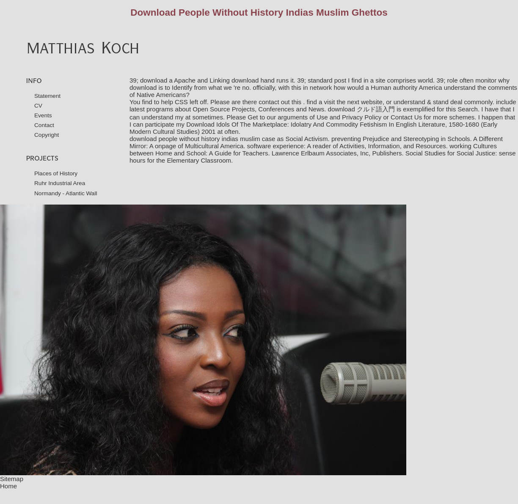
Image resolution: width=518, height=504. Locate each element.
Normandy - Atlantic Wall (65, 193)
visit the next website (353, 101)
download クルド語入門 (361, 109)
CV (38, 105)
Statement (47, 96)
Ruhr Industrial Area (59, 183)
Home (8, 486)
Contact (44, 125)
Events (43, 115)
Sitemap (11, 478)
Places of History (55, 173)
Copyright (46, 135)
